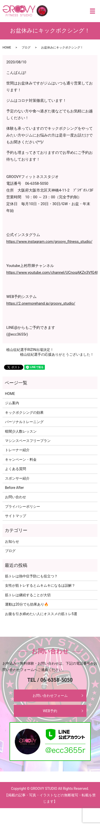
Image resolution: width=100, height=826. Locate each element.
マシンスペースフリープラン (28, 441)
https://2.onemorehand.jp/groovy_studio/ (40, 303)
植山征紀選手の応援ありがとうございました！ (57, 354)
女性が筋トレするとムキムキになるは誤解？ (40, 585)
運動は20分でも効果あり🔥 (26, 604)
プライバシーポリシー (22, 506)
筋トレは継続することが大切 (28, 595)
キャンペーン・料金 (21, 459)
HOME (7, 47)
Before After (14, 488)
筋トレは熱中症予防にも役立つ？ (31, 576)
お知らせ (12, 541)
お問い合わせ (15, 497)
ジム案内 (12, 403)
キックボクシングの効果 (24, 412)
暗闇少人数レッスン (21, 431)
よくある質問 (15, 469)
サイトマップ (15, 516)
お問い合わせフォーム (50, 696)
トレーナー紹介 (17, 450)
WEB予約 (50, 711)
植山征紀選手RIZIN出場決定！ (30, 350)
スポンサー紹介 (17, 478)
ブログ (26, 47)
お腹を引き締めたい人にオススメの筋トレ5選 (41, 614)
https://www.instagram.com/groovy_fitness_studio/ (49, 241)
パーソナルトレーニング (24, 422)
